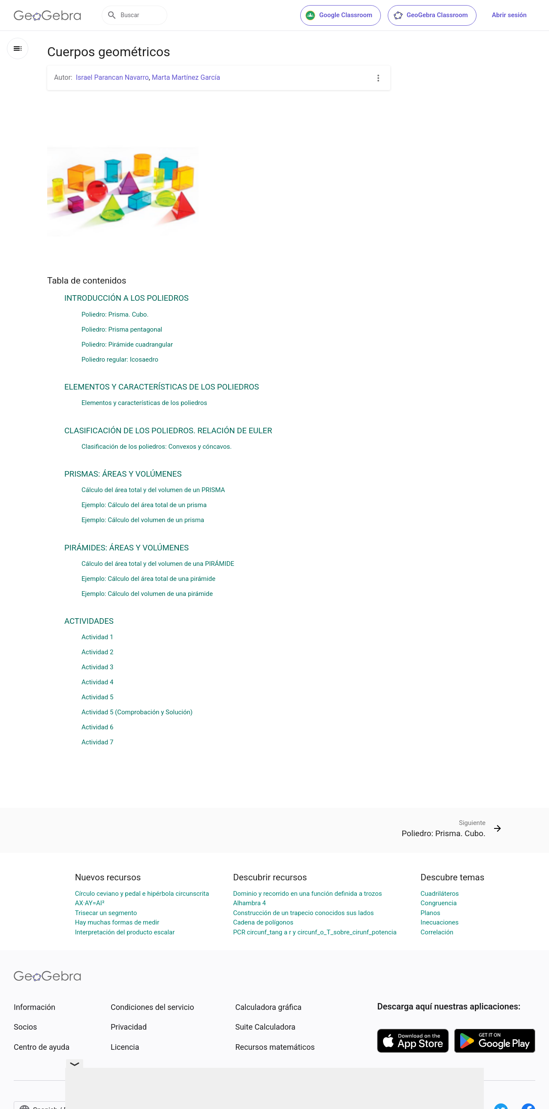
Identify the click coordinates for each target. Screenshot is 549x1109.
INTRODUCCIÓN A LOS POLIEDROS (126, 298)
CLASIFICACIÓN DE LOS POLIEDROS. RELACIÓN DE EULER (168, 430)
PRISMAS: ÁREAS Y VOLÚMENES (122, 474)
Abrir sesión (509, 15)
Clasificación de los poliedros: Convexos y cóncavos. (156, 446)
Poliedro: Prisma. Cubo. (114, 314)
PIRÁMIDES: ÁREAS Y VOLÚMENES (126, 548)
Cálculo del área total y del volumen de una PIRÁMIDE (157, 564)
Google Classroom (338, 15)
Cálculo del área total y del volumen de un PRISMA (153, 490)
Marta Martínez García (186, 77)
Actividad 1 (97, 637)
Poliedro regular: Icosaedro (119, 359)
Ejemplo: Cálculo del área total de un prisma (144, 505)
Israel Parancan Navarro (112, 77)
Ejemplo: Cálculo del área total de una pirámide (148, 579)
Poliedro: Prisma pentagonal (121, 329)
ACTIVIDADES (89, 621)
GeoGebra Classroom (430, 15)
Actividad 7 (97, 742)
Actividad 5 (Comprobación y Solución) (137, 712)
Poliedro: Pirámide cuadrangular (127, 344)
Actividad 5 (97, 697)
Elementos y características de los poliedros (144, 403)
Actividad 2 (97, 652)
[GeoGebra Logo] (47, 15)
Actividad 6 (97, 727)
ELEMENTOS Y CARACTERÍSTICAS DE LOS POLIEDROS (161, 387)
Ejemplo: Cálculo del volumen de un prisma (142, 520)
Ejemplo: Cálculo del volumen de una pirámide (147, 594)
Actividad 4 (97, 682)
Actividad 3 (97, 667)
